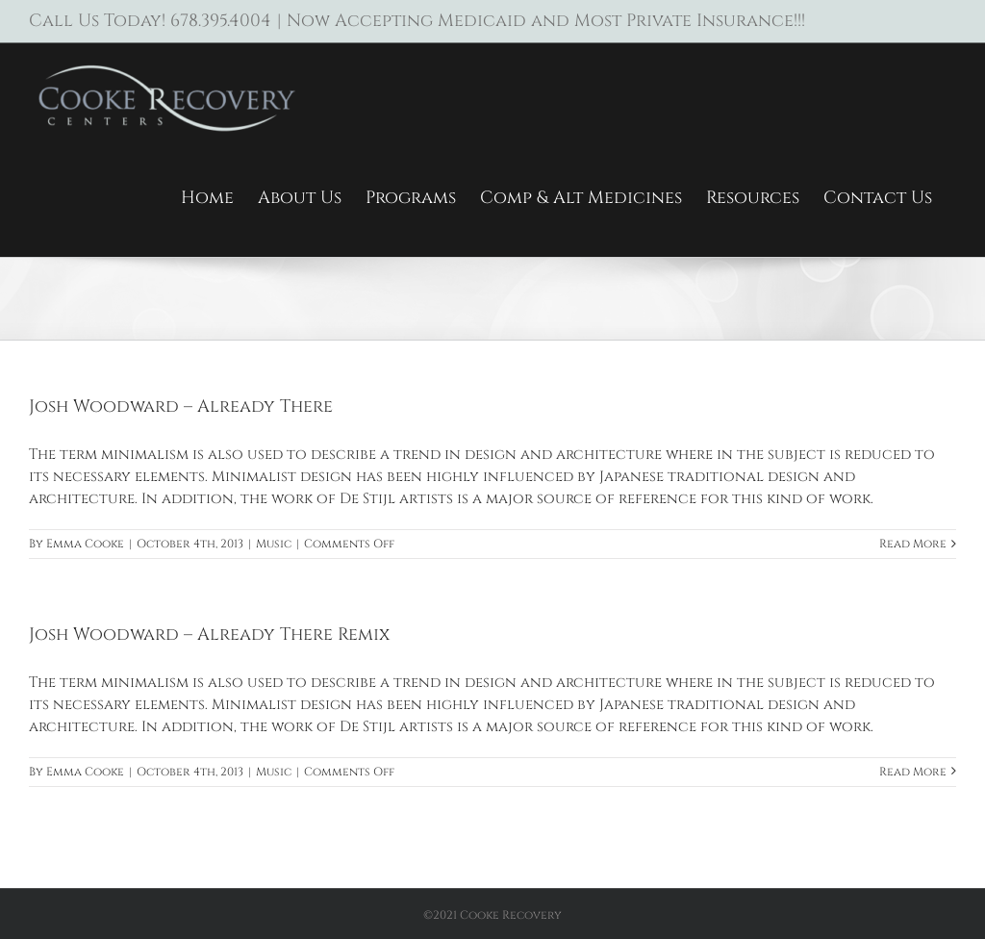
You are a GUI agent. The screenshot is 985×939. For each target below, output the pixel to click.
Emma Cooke (85, 543)
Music (273, 543)
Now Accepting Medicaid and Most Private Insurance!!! (546, 21)
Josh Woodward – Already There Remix (209, 634)
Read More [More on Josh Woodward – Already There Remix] (913, 771)
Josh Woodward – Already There (181, 406)
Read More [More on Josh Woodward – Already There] (913, 543)
